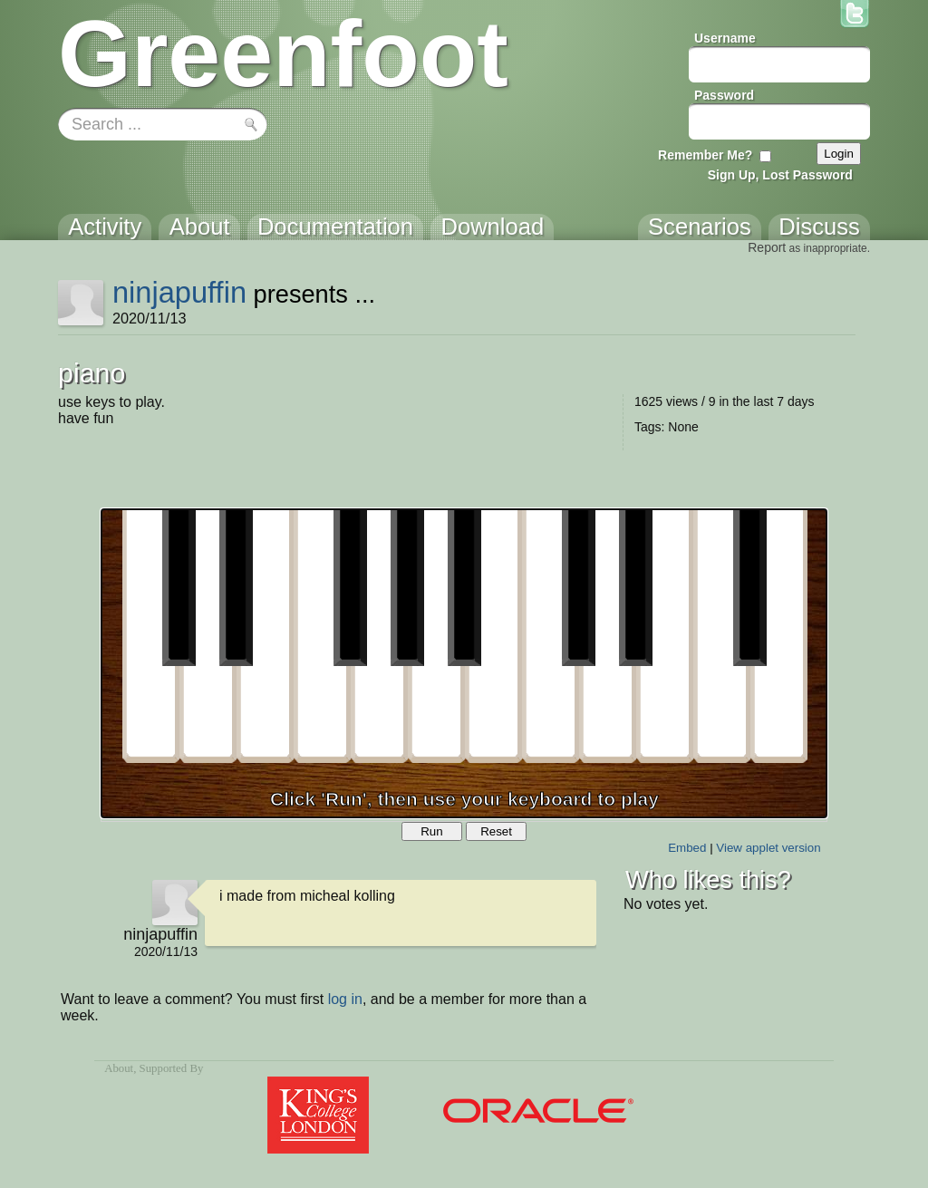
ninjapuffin (179, 292)
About (118, 1068)
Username (725, 38)
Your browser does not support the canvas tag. (464, 663)
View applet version (768, 848)
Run (431, 831)
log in (345, 999)
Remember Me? (705, 155)
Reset (496, 831)
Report (767, 247)
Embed (687, 848)
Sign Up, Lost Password (780, 175)
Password (724, 95)
